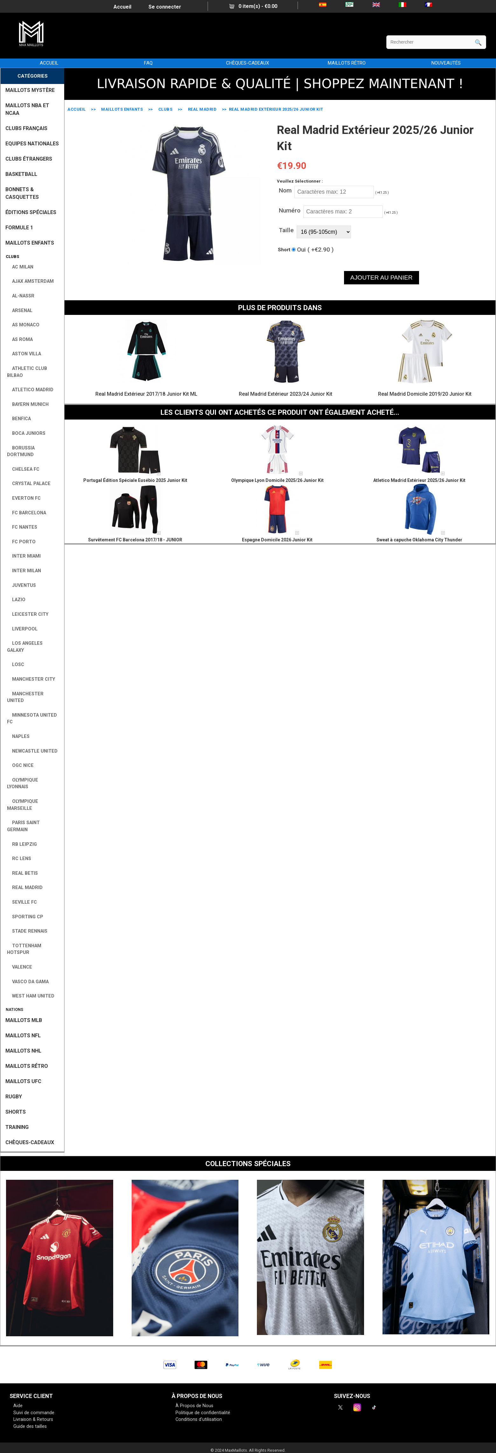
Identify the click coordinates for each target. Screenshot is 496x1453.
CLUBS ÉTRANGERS (28, 159)
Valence (19, 967)
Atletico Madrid (30, 390)
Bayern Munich (28, 404)
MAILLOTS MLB (23, 1020)
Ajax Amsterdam (30, 281)
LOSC (15, 664)
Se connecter (164, 7)
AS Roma (20, 339)
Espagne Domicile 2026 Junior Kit (277, 539)
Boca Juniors (26, 433)
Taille (286, 230)
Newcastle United (32, 751)
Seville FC (22, 902)
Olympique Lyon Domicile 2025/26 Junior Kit (277, 480)
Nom (285, 190)
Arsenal (19, 310)
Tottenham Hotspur (24, 949)
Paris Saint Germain (23, 826)
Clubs (165, 109)
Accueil (122, 7)
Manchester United (25, 697)
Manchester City (31, 679)
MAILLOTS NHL (23, 1051)
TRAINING (17, 1127)
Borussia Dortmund (21, 451)
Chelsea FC (23, 469)
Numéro (289, 210)
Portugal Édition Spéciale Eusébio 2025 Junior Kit (135, 480)
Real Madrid (202, 109)
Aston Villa (24, 354)
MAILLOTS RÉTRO (347, 63)
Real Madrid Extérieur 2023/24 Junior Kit (285, 394)
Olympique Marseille (22, 805)
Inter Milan (24, 571)
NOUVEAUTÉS (446, 63)
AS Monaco (23, 325)
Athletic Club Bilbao (27, 372)
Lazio (16, 599)
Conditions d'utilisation (199, 1419)
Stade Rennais (27, 931)
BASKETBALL (21, 174)
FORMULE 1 (19, 228)
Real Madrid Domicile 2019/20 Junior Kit (425, 394)
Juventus (21, 585)
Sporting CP (25, 917)
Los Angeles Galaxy (25, 647)
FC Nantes (22, 527)
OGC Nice (20, 765)
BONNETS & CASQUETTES (22, 193)
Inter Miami (24, 556)
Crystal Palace (29, 483)
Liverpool (22, 629)
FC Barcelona (26, 513)
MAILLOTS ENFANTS (122, 109)
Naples (18, 736)
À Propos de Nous (194, 1405)
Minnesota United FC (32, 719)
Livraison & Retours (33, 1419)
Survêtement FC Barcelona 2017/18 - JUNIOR (135, 539)
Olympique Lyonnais (22, 783)
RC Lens (19, 858)
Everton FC (24, 498)
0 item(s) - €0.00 (253, 6)
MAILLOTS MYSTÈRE (30, 90)
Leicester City (27, 614)
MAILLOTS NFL (23, 1035)
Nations (13, 1009)
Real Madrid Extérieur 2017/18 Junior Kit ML (146, 394)
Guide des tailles (30, 1426)
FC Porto (21, 542)
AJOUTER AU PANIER (381, 277)
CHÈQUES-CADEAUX (247, 63)
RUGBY (13, 1097)
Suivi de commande (33, 1412)
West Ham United (30, 996)
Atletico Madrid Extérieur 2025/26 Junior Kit (419, 480)
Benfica (19, 418)
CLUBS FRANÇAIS (26, 128)
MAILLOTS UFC (23, 1081)
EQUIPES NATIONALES (32, 144)
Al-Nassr (20, 296)
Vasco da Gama (28, 981)
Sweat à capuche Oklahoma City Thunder (419, 539)
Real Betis (22, 873)
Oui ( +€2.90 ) (315, 249)
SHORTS (15, 1112)
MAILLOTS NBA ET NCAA (27, 109)
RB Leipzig (22, 844)
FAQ (148, 63)
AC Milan (20, 267)
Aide (18, 1405)
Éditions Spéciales (30, 212)
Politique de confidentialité (203, 1412)
